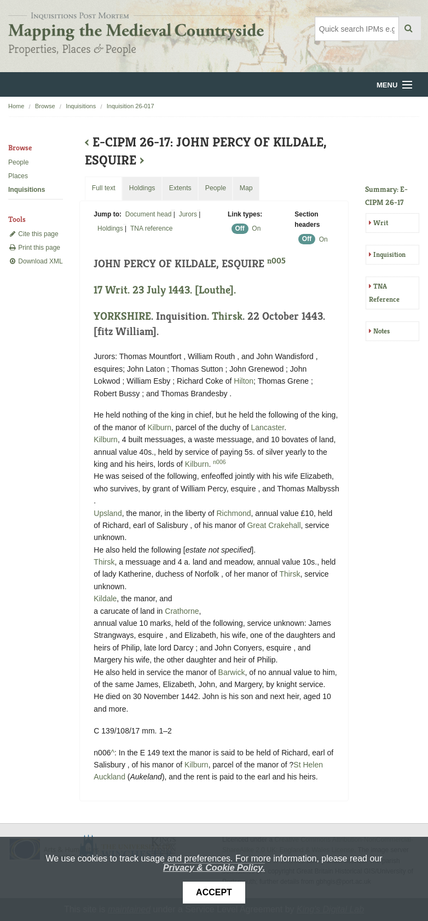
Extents (180, 188)
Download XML (35, 261)
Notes (381, 331)
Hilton (243, 381)
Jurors (188, 214)
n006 (219, 462)
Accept (214, 892)
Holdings (110, 228)
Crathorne (182, 611)
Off (239, 228)
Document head (148, 214)
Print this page (34, 247)
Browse (45, 106)
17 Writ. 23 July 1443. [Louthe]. (165, 290)
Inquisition (389, 254)
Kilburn (159, 427)
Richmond (233, 513)
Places (18, 176)
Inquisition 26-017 (130, 106)
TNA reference (151, 228)
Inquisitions (81, 106)
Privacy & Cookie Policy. (214, 867)
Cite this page (33, 234)
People (18, 162)
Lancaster (268, 427)
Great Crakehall (273, 525)
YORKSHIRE (122, 316)
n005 (276, 260)
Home (16, 106)
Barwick (231, 672)
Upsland (108, 513)
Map (246, 188)
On (256, 228)
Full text (103, 188)
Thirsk (227, 316)
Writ (380, 222)
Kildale (105, 598)
